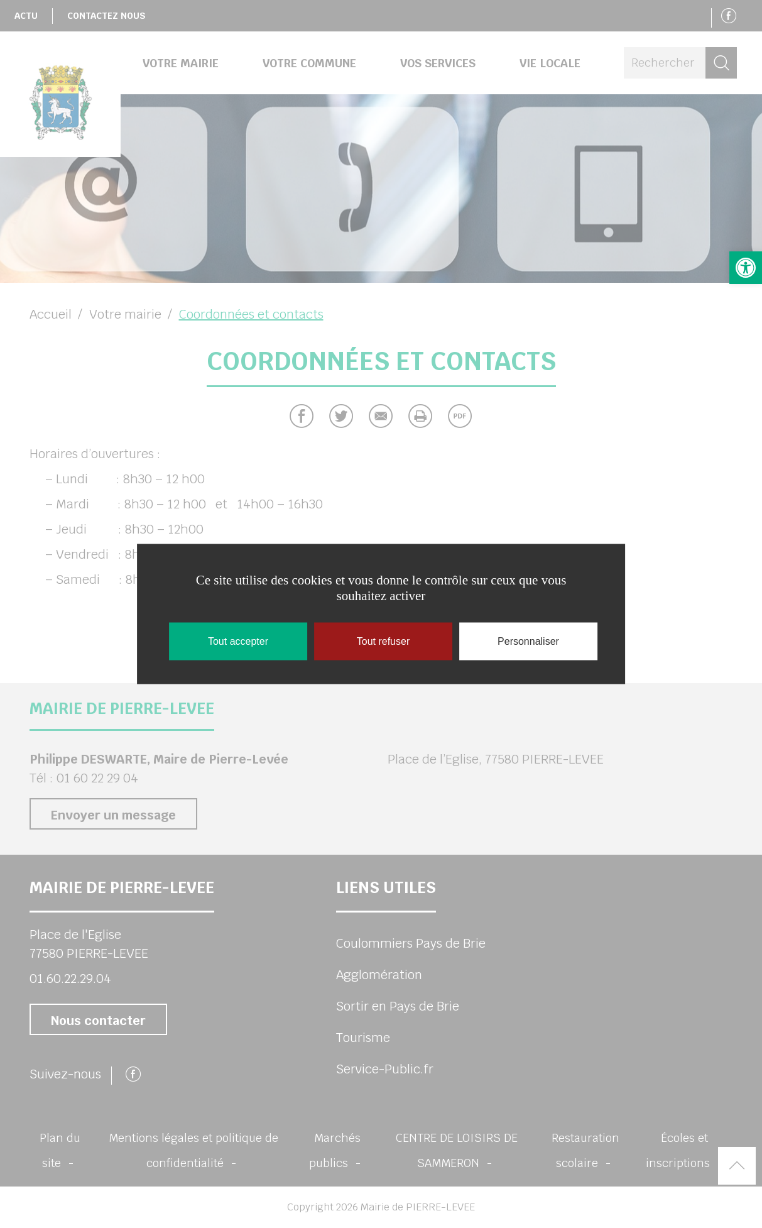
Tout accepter (238, 641)
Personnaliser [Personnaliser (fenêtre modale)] (528, 641)
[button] (745, 267)
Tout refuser (383, 641)
